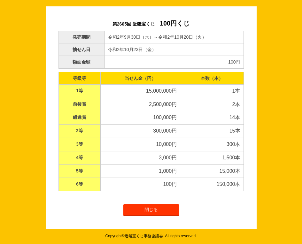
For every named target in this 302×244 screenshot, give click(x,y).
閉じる (151, 209)
